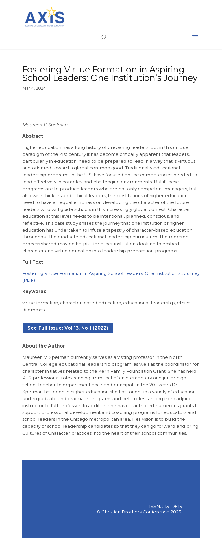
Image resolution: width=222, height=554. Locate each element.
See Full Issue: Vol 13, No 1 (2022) (67, 328)
